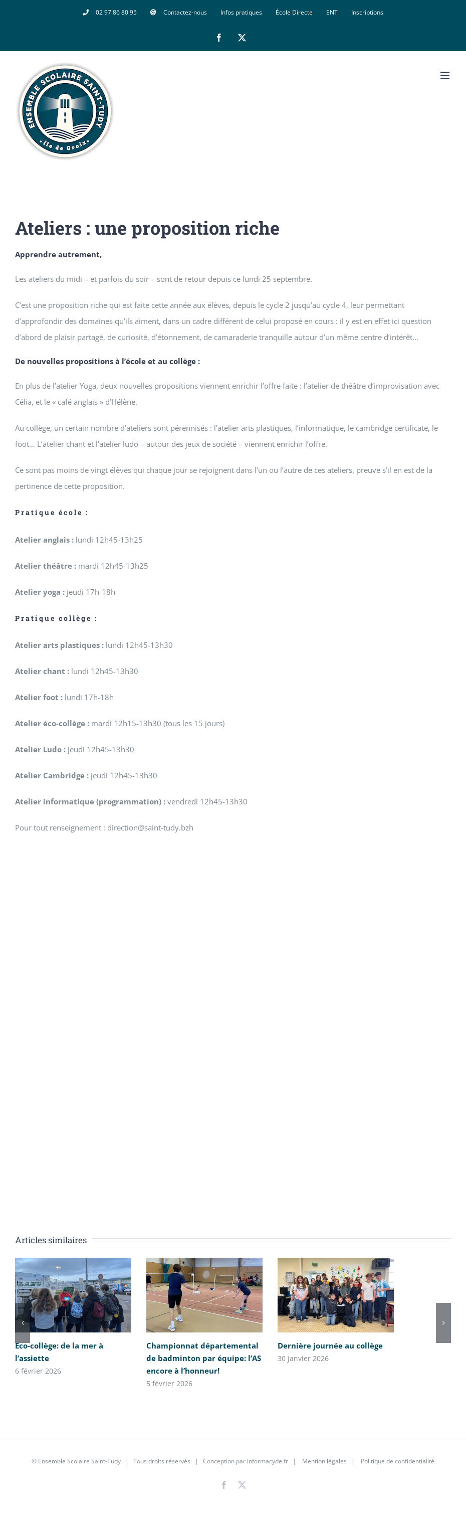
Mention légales (324, 1461)
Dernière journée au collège (330, 1345)
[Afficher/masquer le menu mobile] (445, 75)
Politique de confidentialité (396, 1461)
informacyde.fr (267, 1461)
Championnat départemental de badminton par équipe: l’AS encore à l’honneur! (203, 1358)
